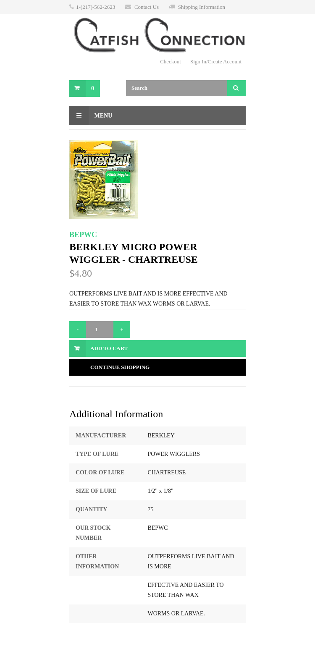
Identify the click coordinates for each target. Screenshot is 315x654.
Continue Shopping (120, 367)
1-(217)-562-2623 (95, 7)
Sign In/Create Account (216, 61)
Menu (90, 115)
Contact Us (146, 7)
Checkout (170, 61)
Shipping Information (201, 7)
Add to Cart (109, 348)
